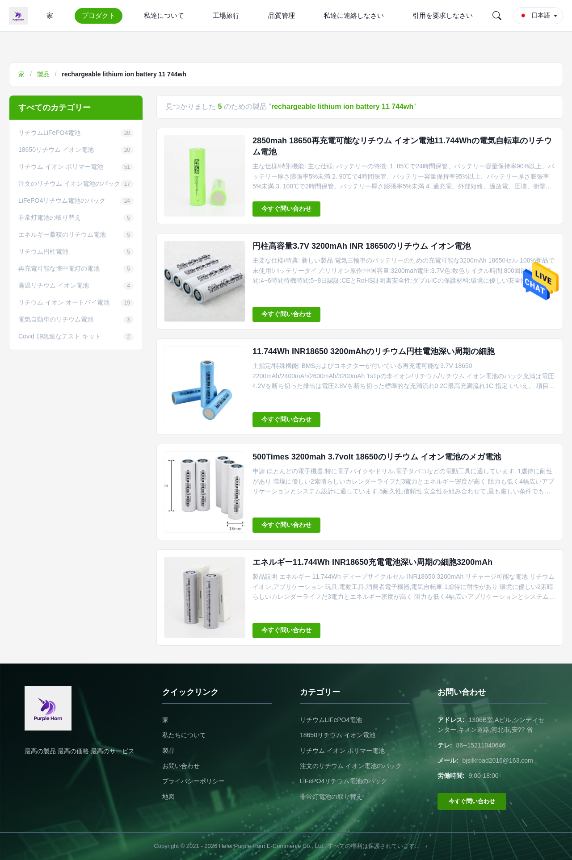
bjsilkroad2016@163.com (498, 760)
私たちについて (184, 735)
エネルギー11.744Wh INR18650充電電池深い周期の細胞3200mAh (372, 562)
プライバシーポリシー (193, 781)
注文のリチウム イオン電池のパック (351, 765)
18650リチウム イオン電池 (337, 735)
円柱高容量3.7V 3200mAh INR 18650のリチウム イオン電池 (361, 246)
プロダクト (98, 15)
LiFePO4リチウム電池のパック (343, 781)
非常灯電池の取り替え (331, 796)
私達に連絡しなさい (354, 15)
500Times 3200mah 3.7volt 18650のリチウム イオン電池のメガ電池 (376, 456)
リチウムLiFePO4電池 (331, 719)
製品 (43, 74)
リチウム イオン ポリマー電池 (342, 750)
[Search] (497, 16)
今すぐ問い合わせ (286, 208)
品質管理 (281, 15)
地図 (168, 796)
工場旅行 (226, 15)
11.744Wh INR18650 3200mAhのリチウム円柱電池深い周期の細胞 (373, 351)
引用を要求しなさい (442, 15)
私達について (164, 15)
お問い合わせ (181, 765)
